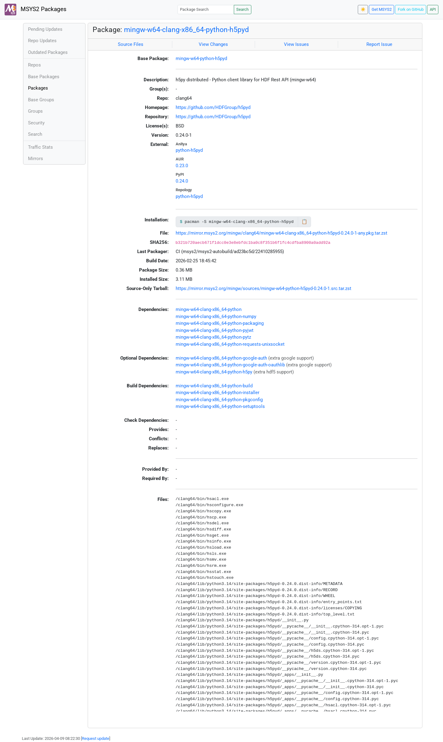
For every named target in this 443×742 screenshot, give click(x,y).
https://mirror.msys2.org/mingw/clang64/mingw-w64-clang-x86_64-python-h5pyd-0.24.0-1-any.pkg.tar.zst (281, 233)
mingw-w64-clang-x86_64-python (208, 309)
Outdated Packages (48, 52)
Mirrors (35, 158)
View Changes (213, 44)
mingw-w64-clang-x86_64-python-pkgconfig (219, 399)
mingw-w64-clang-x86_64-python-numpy (216, 316)
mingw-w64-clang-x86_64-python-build (214, 386)
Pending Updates (45, 29)
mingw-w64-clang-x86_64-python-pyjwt (214, 330)
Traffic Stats (40, 147)
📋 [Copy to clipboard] (304, 221)
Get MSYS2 (382, 9)
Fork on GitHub (411, 9)
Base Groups (41, 100)
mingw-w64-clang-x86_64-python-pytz (213, 337)
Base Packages (43, 76)
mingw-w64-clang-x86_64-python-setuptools (220, 406)
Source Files (130, 44)
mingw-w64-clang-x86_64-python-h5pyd (186, 30)
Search (242, 9)
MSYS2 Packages (35, 9)
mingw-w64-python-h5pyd (201, 58)
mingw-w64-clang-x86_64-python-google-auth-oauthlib (230, 365)
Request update (95, 738)
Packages (38, 88)
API (433, 9)
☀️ (363, 9)
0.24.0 (182, 181)
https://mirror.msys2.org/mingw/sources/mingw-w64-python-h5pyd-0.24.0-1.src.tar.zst (263, 288)
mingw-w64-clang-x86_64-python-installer (217, 392)
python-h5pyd (189, 150)
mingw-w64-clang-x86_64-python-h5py (214, 372)
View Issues (296, 44)
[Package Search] (206, 9)
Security (36, 123)
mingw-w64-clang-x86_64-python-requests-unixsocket (230, 344)
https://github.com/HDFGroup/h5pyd (213, 107)
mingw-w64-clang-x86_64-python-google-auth (221, 358)
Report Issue (379, 44)
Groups (35, 111)
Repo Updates (42, 40)
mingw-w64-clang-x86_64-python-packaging (220, 323)
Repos (34, 65)
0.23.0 (182, 165)
